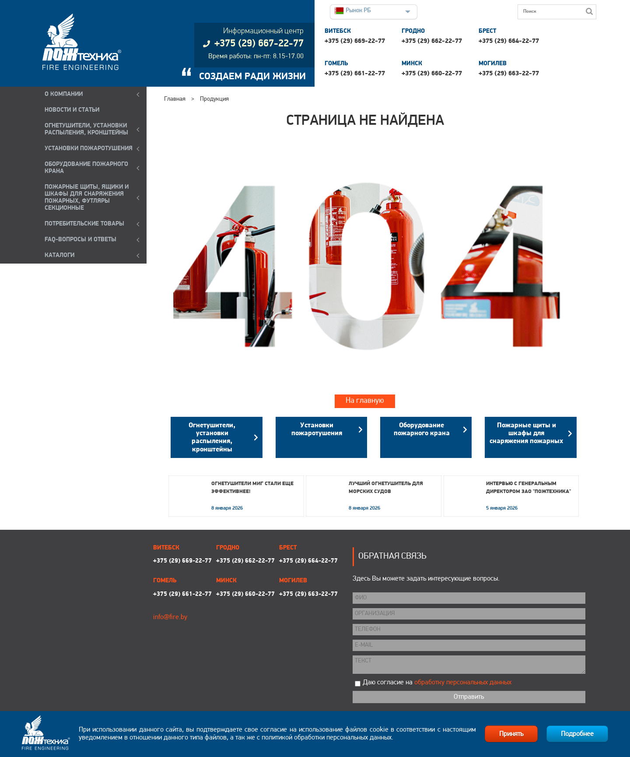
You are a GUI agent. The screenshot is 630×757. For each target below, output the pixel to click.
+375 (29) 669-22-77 (355, 41)
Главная (175, 99)
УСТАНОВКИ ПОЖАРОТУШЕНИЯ (89, 148)
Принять (511, 734)
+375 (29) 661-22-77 (355, 73)
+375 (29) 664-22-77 (509, 41)
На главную (365, 401)
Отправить (469, 697)
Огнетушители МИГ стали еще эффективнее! (252, 487)
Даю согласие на (437, 682)
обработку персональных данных (462, 682)
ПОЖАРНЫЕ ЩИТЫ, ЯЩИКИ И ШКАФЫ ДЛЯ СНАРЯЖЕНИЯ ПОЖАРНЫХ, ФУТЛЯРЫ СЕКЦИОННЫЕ (87, 197)
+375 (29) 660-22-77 (432, 73)
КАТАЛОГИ (59, 255)
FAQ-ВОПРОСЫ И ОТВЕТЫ (80, 239)
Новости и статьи (72, 110)
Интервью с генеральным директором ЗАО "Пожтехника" (528, 487)
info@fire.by (170, 617)
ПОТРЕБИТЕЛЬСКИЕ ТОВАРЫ (84, 224)
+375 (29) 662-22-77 (432, 41)
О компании (64, 94)
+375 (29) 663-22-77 (509, 73)
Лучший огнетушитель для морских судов (386, 487)
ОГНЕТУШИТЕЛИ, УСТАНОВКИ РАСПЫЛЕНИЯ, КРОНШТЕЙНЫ (86, 129)
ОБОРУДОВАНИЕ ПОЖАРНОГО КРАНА (86, 168)
